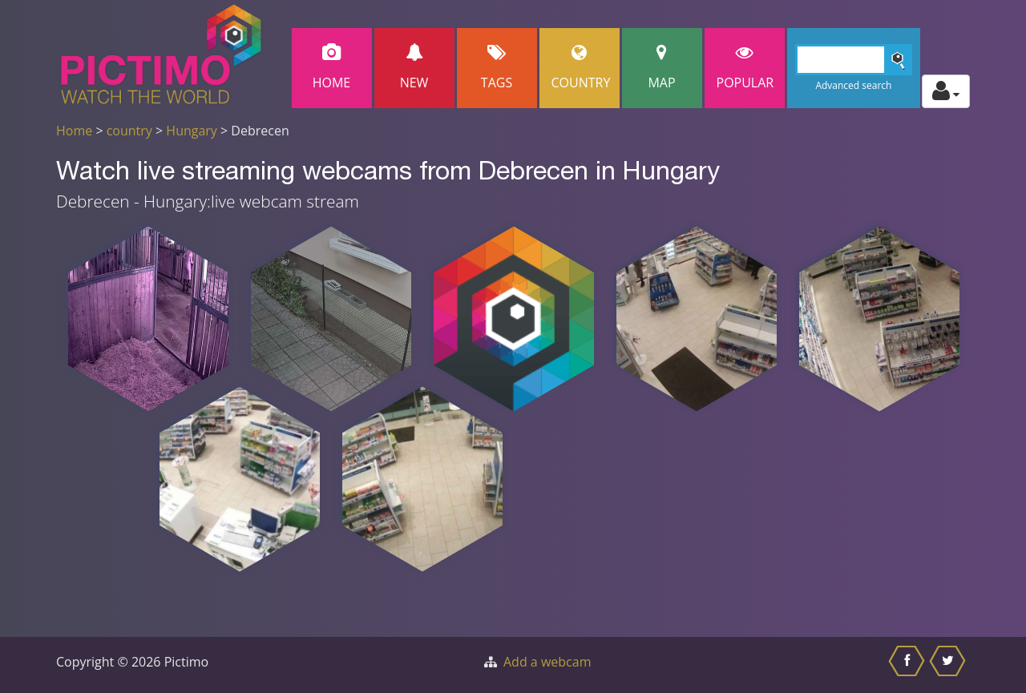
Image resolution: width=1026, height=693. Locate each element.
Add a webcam (547, 662)
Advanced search (853, 85)
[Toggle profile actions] (946, 91)
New (414, 67)
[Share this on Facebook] (908, 665)
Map (662, 67)
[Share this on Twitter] (949, 665)
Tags (497, 67)
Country (581, 67)
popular (745, 67)
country (129, 130)
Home (332, 67)
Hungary (191, 130)
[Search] (854, 59)
